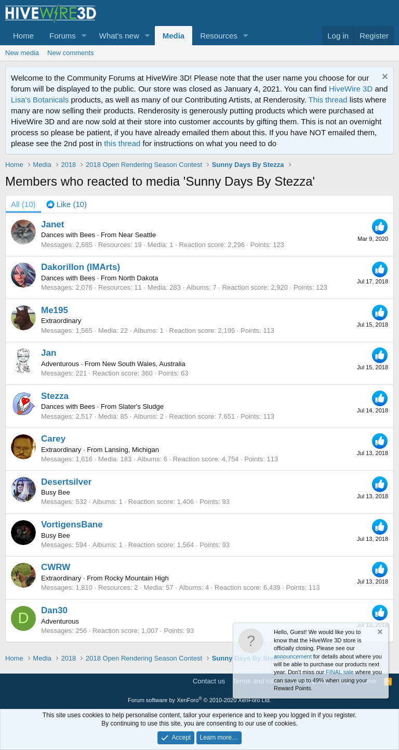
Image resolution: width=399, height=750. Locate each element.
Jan (48, 353)
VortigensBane (72, 524)
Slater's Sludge (141, 406)
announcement (293, 656)
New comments (70, 53)
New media (22, 53)
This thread (328, 99)
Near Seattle (137, 235)
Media (174, 35)
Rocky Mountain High (136, 578)
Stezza (55, 396)
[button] (84, 35)
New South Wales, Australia (143, 364)
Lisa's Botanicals (40, 99)
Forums (62, 35)
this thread (122, 143)
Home (23, 35)
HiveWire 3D (351, 88)
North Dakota (138, 278)
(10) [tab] (23, 204)
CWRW (55, 567)
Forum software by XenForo (199, 700)
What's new (119, 35)
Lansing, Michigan (131, 450)
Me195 (54, 310)
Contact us (209, 681)
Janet (52, 224)
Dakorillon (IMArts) (80, 267)
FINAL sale (340, 672)
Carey (53, 439)
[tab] (66, 204)
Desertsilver (66, 482)
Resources (218, 35)
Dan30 (54, 610)
